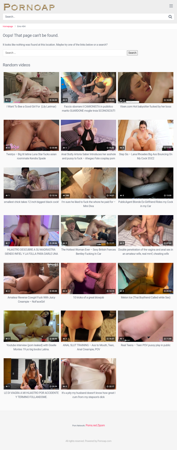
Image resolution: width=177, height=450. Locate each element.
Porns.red (91, 425)
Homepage (8, 26)
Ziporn (101, 425)
